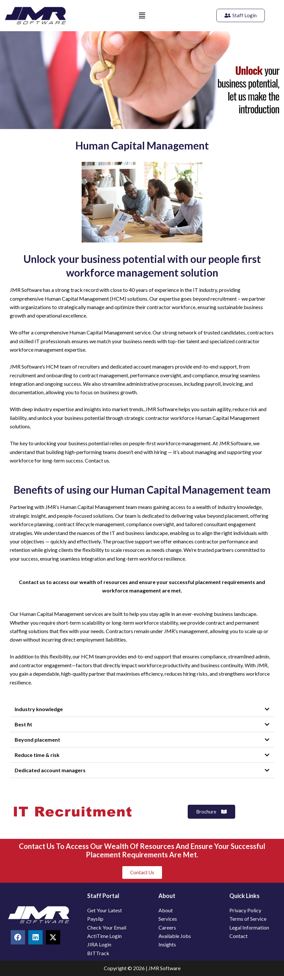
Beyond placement (37, 739)
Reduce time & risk (37, 755)
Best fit (23, 724)
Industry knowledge (39, 709)
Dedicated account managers (50, 770)
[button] (142, 15)
